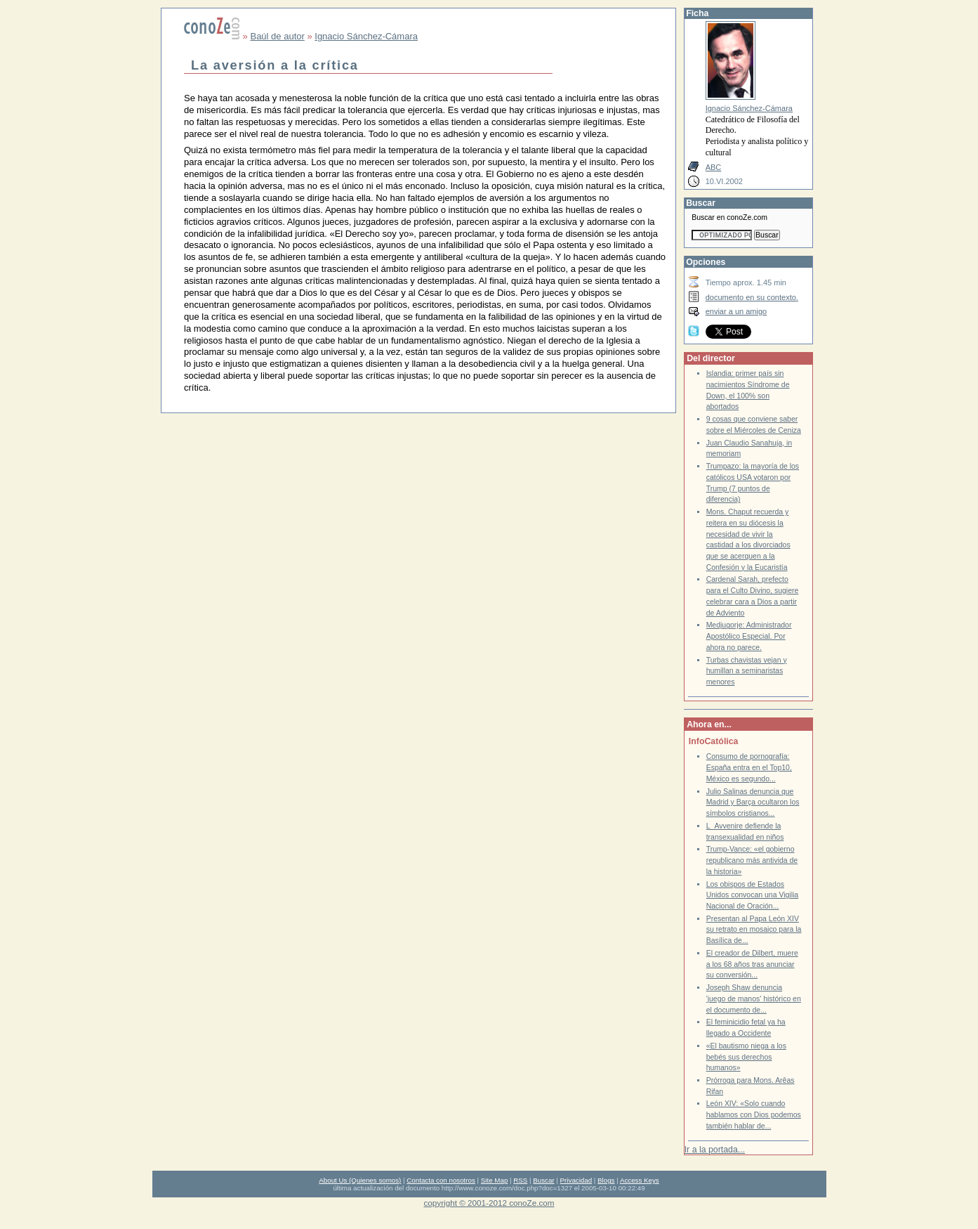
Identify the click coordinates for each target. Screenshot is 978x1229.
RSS (520, 1180)
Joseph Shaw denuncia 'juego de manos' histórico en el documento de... (753, 998)
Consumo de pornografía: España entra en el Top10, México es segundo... (749, 767)
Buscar (543, 1180)
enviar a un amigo (736, 311)
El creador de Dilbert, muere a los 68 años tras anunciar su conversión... (752, 964)
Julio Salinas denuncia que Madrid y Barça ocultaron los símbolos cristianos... (753, 802)
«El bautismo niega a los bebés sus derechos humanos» (746, 1057)
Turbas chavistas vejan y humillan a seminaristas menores (746, 671)
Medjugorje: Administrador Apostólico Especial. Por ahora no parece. (749, 636)
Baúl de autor (277, 36)
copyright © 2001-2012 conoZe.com (489, 1202)
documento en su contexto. (752, 297)
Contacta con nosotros (441, 1180)
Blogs (605, 1180)
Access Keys (639, 1180)
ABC (714, 167)
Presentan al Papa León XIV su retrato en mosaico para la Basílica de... (754, 929)
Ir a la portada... (715, 1150)
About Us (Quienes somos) (360, 1180)
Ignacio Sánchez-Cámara (366, 36)
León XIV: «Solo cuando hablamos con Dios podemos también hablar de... (753, 1114)
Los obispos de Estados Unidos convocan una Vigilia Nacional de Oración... (752, 895)
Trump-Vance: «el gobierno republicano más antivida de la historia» (752, 860)
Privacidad (576, 1180)
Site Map (494, 1180)
